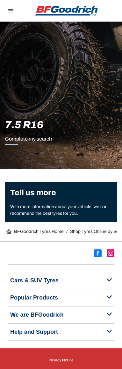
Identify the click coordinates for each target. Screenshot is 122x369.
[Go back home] (66, 10)
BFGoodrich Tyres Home (35, 231)
